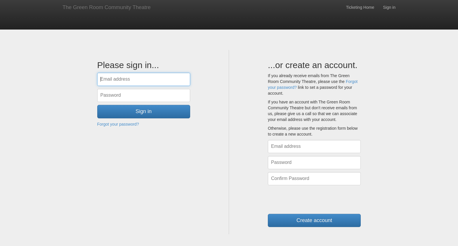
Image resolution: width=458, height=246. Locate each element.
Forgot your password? (118, 124)
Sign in (389, 7)
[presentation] (312, 199)
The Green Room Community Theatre (107, 7)
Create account (314, 220)
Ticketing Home (360, 7)
